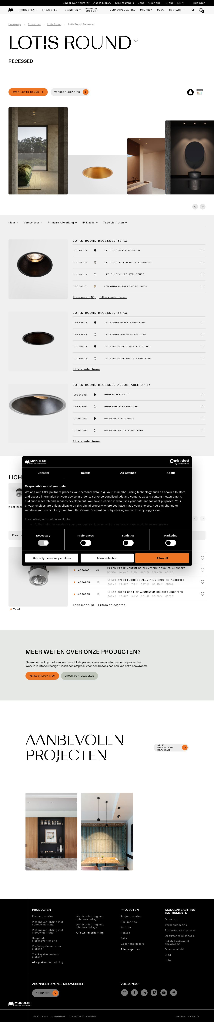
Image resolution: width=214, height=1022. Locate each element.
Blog (168, 954)
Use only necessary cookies (52, 558)
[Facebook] (134, 992)
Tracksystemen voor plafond (46, 956)
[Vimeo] (154, 992)
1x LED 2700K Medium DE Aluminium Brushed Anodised (146, 568)
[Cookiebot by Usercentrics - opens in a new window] (172, 462)
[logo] (10, 10)
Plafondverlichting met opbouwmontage (47, 923)
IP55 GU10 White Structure (125, 335)
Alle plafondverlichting (47, 962)
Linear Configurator (76, 3)
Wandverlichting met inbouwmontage (90, 926)
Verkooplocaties (42, 676)
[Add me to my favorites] (136, 39)
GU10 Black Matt (116, 395)
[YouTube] (164, 992)
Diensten (171, 919)
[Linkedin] (144, 992)
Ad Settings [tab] (128, 472)
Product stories (42, 916)
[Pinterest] (174, 992)
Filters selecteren (113, 297)
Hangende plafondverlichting (44, 939)
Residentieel (129, 922)
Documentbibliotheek (179, 935)
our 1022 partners (48, 492)
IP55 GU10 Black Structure (125, 323)
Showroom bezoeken (79, 676)
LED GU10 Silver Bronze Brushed (129, 262)
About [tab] (171, 472)
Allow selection (107, 558)
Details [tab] (86, 472)
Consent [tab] (43, 472)
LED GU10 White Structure (124, 274)
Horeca (125, 932)
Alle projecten (130, 949)
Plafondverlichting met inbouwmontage (47, 931)
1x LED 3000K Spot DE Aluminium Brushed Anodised (145, 592)
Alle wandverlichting (90, 932)
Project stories (131, 916)
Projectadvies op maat (180, 930)
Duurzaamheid (124, 3)
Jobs (141, 3)
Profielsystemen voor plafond (46, 947)
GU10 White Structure (121, 407)
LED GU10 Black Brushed (122, 250)
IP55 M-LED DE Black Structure (128, 346)
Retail (125, 938)
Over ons (154, 3)
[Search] (193, 10)
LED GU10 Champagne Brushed (125, 286)
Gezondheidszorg (133, 943)
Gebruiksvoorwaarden (82, 1016)
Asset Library (102, 3)
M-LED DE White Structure (124, 431)
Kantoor (126, 927)
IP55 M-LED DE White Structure (128, 358)
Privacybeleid (40, 1016)
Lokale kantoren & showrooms (177, 943)
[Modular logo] (19, 1005)
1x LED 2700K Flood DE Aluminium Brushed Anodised (146, 580)
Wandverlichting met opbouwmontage (90, 918)
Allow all (162, 558)
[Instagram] (125, 992)
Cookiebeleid (59, 1016)
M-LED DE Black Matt (119, 419)
